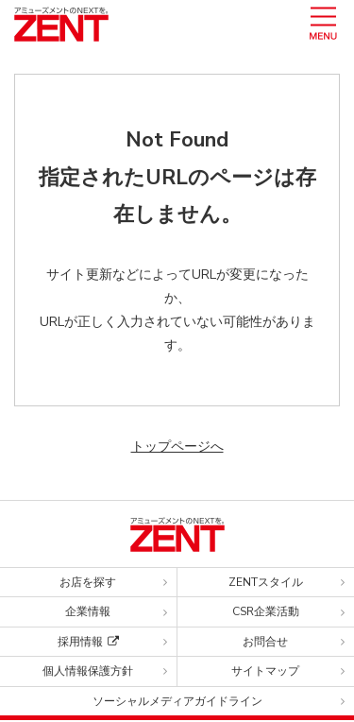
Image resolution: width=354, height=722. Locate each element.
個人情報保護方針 (87, 671)
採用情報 (88, 641)
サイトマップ (265, 671)
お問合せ (265, 641)
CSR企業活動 (265, 611)
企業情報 (87, 611)
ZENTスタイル (265, 582)
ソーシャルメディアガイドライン (177, 701)
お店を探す (87, 582)
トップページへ (177, 447)
